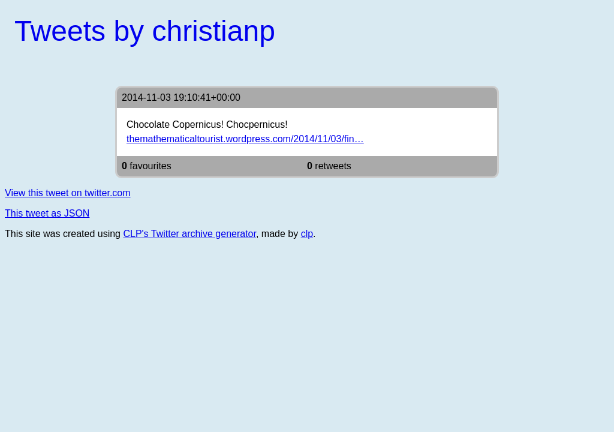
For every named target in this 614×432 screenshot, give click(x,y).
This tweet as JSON (47, 213)
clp (307, 234)
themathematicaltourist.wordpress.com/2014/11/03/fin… (245, 139)
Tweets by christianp (144, 31)
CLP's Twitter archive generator (189, 234)
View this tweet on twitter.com (68, 193)
